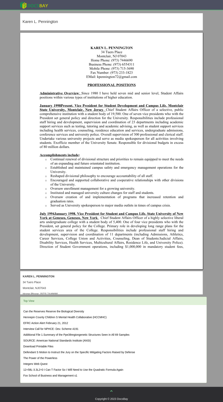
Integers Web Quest (35, 363)
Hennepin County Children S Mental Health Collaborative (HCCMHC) (65, 317)
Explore (63, 4)
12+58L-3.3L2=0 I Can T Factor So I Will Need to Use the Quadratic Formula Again (73, 369)
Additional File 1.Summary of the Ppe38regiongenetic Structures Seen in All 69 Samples (76, 334)
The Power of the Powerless (40, 358)
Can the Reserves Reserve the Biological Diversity (53, 311)
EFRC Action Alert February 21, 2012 (45, 323)
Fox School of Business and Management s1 (50, 375)
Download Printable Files (38, 346)
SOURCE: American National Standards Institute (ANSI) (57, 340)
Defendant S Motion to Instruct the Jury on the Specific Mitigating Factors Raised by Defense (79, 352)
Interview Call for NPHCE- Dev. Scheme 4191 (50, 328)
